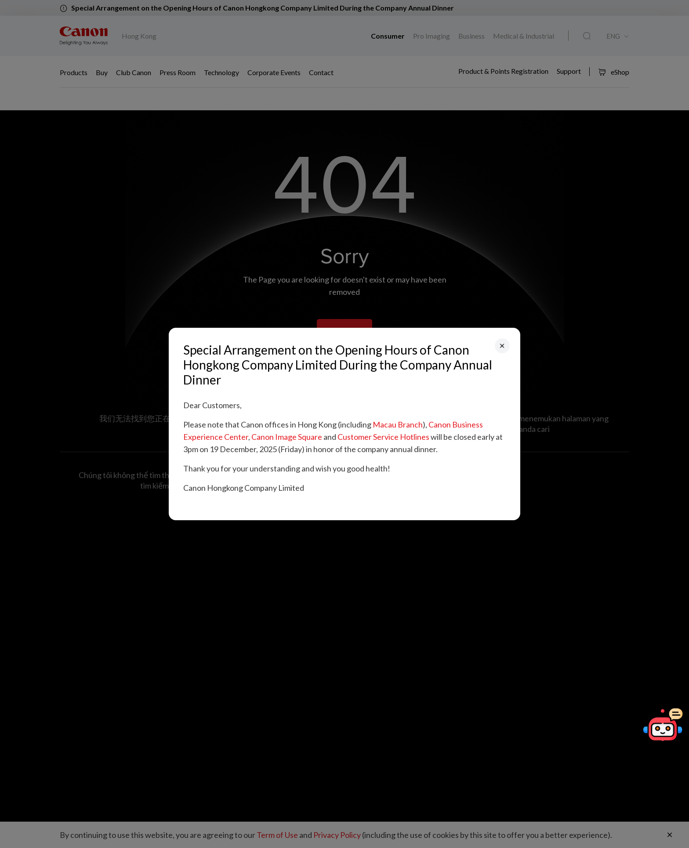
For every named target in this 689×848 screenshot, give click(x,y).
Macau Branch (398, 424)
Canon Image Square (286, 437)
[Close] (502, 345)
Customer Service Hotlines (383, 437)
